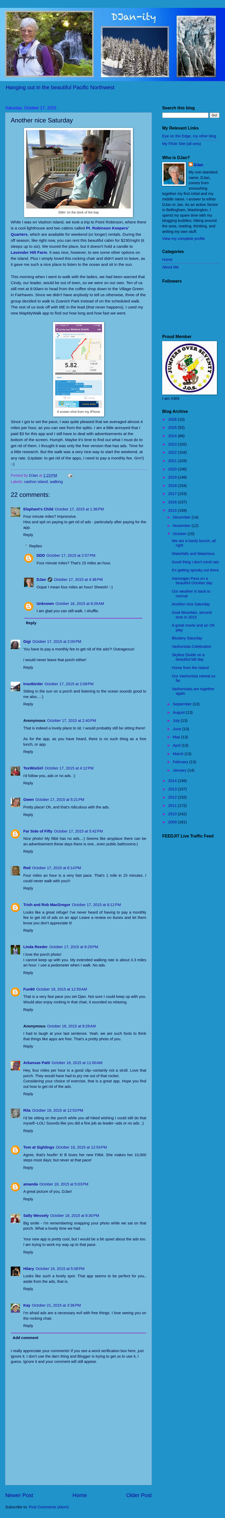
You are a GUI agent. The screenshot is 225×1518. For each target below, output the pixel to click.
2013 (173, 789)
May (177, 737)
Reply (28, 535)
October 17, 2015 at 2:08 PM (68, 684)
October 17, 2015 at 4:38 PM (78, 579)
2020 (173, 469)
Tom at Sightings (38, 1147)
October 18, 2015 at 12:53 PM (57, 1110)
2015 (173, 510)
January (180, 770)
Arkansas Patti (36, 1063)
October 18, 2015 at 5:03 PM (64, 1184)
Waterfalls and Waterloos (193, 554)
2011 (173, 805)
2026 (173, 419)
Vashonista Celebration (191, 646)
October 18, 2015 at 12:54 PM (81, 1147)
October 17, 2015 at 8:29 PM (73, 947)
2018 (173, 485)
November (182, 526)
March (178, 754)
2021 (173, 461)
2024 (173, 436)
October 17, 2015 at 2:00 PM (56, 641)
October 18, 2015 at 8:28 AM (71, 1026)
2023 (173, 444)
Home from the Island (190, 668)
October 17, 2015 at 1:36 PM (79, 509)
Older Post (139, 1495)
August (179, 712)
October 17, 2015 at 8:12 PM (96, 905)
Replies (35, 546)
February (181, 762)
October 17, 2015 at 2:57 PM (71, 555)
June (177, 729)
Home (79, 1495)
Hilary (28, 1269)
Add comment (25, 1338)
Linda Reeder (35, 947)
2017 (173, 494)
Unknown (45, 603)
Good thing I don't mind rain (195, 562)
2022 (173, 452)
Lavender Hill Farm (29, 252)
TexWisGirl (33, 768)
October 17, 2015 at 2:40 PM (71, 720)
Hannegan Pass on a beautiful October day (192, 580)
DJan (41, 579)
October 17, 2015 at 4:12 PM (69, 768)
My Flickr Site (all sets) (181, 144)
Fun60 (29, 989)
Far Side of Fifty (37, 831)
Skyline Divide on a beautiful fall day (188, 657)
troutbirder (33, 684)
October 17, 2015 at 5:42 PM (78, 831)
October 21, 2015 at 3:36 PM (56, 1305)
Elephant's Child (38, 509)
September (183, 704)
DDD (41, 555)
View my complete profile (183, 239)
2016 (173, 502)
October (180, 534)
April (177, 745)
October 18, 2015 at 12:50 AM (61, 989)
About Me (170, 267)
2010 (173, 814)
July (177, 720)
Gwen (28, 799)
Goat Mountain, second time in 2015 (192, 614)
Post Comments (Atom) (49, 1507)
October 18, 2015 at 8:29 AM (79, 603)
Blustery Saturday (187, 638)
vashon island (36, 482)
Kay (26, 1305)
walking (56, 482)
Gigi (27, 641)
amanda (30, 1184)
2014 (173, 781)
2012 (173, 797)
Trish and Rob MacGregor (46, 905)
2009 (173, 822)
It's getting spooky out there (195, 570)
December (182, 517)
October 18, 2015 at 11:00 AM (77, 1063)
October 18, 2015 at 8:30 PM (74, 1215)
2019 (173, 477)
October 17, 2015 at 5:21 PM (59, 799)
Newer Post (19, 1495)
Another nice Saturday (191, 604)
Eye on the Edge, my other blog (189, 136)
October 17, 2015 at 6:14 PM (56, 868)
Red (27, 868)
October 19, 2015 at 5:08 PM (60, 1269)
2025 (173, 427)
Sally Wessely (36, 1215)
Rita (27, 1110)
